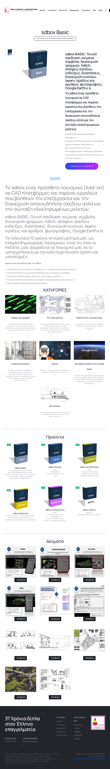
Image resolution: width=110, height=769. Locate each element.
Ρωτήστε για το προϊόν (81, 166)
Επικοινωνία (62, 735)
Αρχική (42, 10)
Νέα (94, 10)
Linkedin (77, 731)
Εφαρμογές (74, 10)
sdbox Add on (89, 509)
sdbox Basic (20, 468)
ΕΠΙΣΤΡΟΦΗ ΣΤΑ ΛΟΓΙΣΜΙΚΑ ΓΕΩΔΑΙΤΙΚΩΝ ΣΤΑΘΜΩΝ (55, 38)
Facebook (78, 725)
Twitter (77, 728)
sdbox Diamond (20, 513)
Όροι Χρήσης (9, 763)
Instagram (78, 735)
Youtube (77, 738)
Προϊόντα (63, 10)
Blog (100, 10)
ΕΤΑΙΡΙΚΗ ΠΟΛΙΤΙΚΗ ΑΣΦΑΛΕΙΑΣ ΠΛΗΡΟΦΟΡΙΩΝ (89, 759)
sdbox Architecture (89, 467)
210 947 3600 (10, 741)
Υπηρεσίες (86, 10)
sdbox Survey (54, 467)
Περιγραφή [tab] (55, 178)
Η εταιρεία (52, 10)
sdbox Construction (55, 509)
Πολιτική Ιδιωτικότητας (23, 763)
